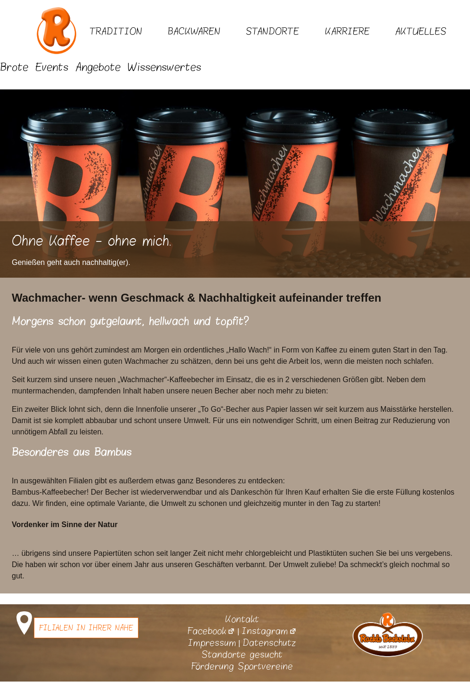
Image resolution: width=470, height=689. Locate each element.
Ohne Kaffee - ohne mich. (91, 241)
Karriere (347, 31)
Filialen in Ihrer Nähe (86, 628)
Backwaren (194, 31)
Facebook (211, 631)
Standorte (272, 31)
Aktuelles (420, 31)
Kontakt (242, 619)
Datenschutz (269, 643)
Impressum (212, 643)
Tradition (115, 31)
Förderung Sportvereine (242, 666)
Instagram (269, 631)
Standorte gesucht (242, 655)
